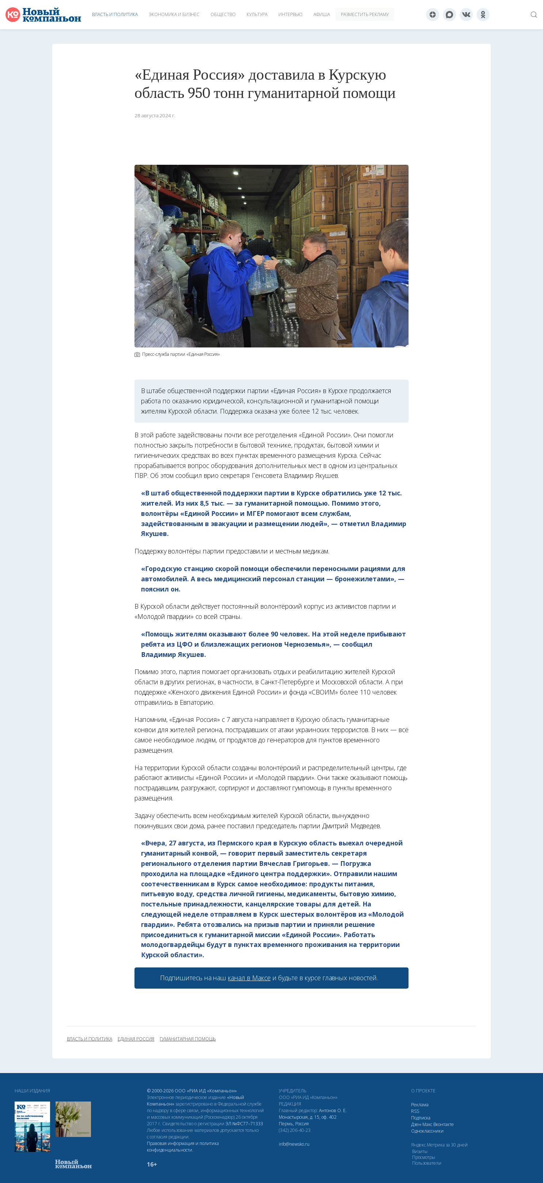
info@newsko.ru (294, 1144)
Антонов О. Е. (333, 1110)
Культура (257, 14)
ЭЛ (244, 1124)
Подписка (420, 1118)
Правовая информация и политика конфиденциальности (183, 1146)
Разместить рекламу (365, 14)
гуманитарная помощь (188, 1039)
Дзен (416, 1124)
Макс (427, 1124)
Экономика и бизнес (174, 14)
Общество (223, 14)
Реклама (420, 1105)
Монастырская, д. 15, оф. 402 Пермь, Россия (308, 1120)
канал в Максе (249, 977)
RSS (415, 1111)
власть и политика (89, 1039)
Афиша (322, 14)
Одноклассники (427, 1131)
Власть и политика (115, 14)
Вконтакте (443, 1124)
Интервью (290, 14)
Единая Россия (136, 1039)
